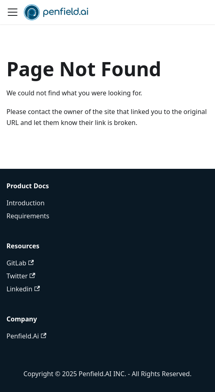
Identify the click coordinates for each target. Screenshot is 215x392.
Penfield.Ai (26, 336)
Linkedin (23, 288)
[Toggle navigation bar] (12, 12)
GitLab (20, 262)
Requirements (27, 215)
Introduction (25, 202)
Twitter (20, 275)
